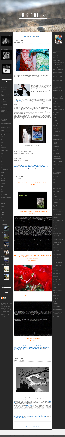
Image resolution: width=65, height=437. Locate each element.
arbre (44, 166)
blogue (47, 347)
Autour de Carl (55, 103)
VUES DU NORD (56, 316)
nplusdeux (54, 282)
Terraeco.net (17, 409)
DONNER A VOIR (56, 114)
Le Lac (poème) (55, 57)
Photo (2, 181)
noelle (54, 67)
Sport (2, 191)
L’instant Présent (3, 89)
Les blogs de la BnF (56, 146)
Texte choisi (3, 192)
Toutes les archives (4, 220)
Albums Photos (4, 224)
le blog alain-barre (56, 135)
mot (20, 348)
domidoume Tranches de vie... (58, 211)
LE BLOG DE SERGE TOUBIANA (56, 143)
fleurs (35, 348)
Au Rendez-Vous (56, 194)
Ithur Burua (55, 225)
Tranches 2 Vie (55, 303)
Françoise (55, 72)
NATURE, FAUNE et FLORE (57, 279)
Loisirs (2, 166)
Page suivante (36, 426)
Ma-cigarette (55, 268)
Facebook (31, 168)
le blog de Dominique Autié (57, 90)
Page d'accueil (32, 36)
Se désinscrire (6, 290)
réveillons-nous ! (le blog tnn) (57, 174)
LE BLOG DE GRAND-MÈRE (58, 242)
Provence (2, 189)
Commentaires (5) (18, 416)
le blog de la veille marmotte (57, 139)
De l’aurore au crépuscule (57, 209)
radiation (41, 416)
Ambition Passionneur (56, 193)
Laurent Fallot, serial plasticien (58, 239)
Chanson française (56, 204)
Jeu (1, 161)
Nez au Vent (55, 281)
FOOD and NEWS (56, 120)
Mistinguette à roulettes (57, 158)
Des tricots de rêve (18, 42)
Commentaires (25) (34, 347)
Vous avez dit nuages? (19, 360)
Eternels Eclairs (55, 217)
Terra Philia (55, 301)
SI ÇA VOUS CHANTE (56, 298)
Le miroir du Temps (56, 250)
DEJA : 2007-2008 (56, 112)
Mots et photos (3, 170)
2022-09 (2, 206)
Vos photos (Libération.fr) (57, 311)
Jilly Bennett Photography (57, 123)
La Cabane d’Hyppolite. (5, 240)
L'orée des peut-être (56, 231)
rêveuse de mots (55, 176)
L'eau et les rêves (56, 55)
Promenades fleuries (4, 188)
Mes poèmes (3, 167)
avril (47, 166)
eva (54, 66)
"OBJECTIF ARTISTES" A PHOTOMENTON (5, 120)
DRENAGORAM (55, 212)
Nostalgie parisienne (56, 60)
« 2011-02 (25, 36)
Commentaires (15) (41, 165)
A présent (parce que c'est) (57, 188)
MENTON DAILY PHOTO (57, 273)
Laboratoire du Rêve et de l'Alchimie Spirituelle (57, 133)
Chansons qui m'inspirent (5, 150)
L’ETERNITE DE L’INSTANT (57, 265)
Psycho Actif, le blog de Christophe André (57, 173)
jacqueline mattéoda (19, 168)
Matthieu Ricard (55, 155)
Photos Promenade (56, 293)
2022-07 (2, 209)
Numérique (3, 180)
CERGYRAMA (55, 202)
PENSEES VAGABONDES (57, 290)
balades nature (55, 196)
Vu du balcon (55, 182)
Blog (2, 142)
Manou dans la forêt (56, 153)
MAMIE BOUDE (55, 270)
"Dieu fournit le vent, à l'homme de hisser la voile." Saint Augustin (58, 98)
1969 (2, 136)
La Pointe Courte (4, 232)
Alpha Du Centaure (56, 191)
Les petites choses (56, 260)
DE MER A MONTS (4, 130)
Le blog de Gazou (56, 241)
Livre (2, 164)
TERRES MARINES (4, 125)
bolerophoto (55, 197)
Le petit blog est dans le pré (57, 254)
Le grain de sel (55, 247)
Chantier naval (17, 100)
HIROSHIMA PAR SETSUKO (5, 127)
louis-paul (16, 348)
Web (2, 199)
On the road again (56, 164)
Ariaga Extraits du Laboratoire (58, 101)
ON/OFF (54, 287)
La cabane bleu (55, 128)
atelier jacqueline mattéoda (20, 166)
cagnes (37, 166)
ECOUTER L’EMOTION (57, 214)
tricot (41, 166)
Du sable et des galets (56, 115)
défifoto (2, 153)
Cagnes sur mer (3, 147)
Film (1, 156)
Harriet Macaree (55, 222)
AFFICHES (3, 256)
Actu (2, 137)
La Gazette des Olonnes (57, 131)
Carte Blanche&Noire (4, 87)
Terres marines (3, 248)
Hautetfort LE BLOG (56, 223)
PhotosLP (2, 93)
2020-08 (2, 217)
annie (54, 69)
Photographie (3, 183)
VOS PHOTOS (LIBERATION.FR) (4, 113)
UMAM (54, 179)
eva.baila (54, 117)
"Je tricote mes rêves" (18, 155)
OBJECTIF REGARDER (57, 284)
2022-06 (2, 211)
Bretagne (2, 145)
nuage (31, 416)
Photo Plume (55, 292)
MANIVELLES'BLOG (56, 271)
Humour (2, 159)
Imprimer (38, 168)
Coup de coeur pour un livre (57, 58)
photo (23, 348)
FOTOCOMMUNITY (4, 104)
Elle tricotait (29, 78)
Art (1, 139)
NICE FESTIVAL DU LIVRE (57, 161)
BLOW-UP (54, 104)
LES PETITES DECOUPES (57, 262)
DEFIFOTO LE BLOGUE (5, 101)
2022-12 (2, 204)
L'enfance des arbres (56, 126)
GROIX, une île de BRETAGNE (58, 220)
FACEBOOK (3, 102)
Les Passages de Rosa (56, 259)
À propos (54, 47)
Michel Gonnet (55, 276)
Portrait (2, 186)
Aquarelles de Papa (4, 273)
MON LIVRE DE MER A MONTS (6, 169)
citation (39, 348)
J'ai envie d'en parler (56, 122)
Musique (2, 172)
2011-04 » (39, 36)
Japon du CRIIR (29, 405)
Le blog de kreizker (56, 244)
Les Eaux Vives (55, 257)
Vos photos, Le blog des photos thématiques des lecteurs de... (58, 313)
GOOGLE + (3, 107)
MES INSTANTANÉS (56, 156)
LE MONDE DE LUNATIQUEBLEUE (56, 252)
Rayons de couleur (56, 295)
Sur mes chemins (56, 300)
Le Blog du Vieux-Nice (56, 245)
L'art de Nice (55, 125)
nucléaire (36, 416)
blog (44, 347)
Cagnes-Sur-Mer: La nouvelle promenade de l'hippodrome (6, 265)
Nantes (2, 175)
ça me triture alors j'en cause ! (58, 199)
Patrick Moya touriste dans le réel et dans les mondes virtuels (58, 166)
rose (33, 348)
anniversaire (28, 348)
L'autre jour (55, 228)
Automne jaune (55, 54)
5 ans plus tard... (18, 178)
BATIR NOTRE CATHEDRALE (6, 121)
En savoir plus (53, 435)
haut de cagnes (31, 166)
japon (28, 416)
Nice (2, 177)
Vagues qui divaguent (56, 306)
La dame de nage (56, 235)
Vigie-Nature (55, 181)
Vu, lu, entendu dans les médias (6, 197)
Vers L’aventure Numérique (57, 309)
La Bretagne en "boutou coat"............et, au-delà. (57, 233)
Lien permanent (32, 165)
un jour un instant (4, 194)
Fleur (2, 158)
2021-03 (2, 214)
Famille (2, 155)
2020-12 (2, 215)
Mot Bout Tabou (55, 159)
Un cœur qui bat (55, 304)
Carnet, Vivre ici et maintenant (6, 148)
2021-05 (2, 212)
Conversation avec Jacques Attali (58, 109)
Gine (54, 74)
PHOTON (54, 168)
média (45, 416)
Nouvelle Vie (3, 178)
